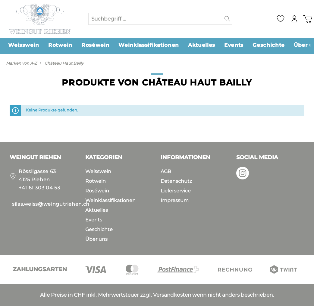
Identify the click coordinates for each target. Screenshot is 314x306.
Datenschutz (176, 181)
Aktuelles (96, 210)
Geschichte (99, 229)
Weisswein (98, 171)
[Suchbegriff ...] (155, 19)
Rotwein (95, 181)
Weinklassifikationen (110, 200)
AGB (166, 171)
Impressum (175, 200)
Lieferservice (176, 191)
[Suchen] (227, 19)
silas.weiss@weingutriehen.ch (50, 204)
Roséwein (97, 191)
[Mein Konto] (294, 19)
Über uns (96, 239)
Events (93, 220)
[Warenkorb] (307, 18)
